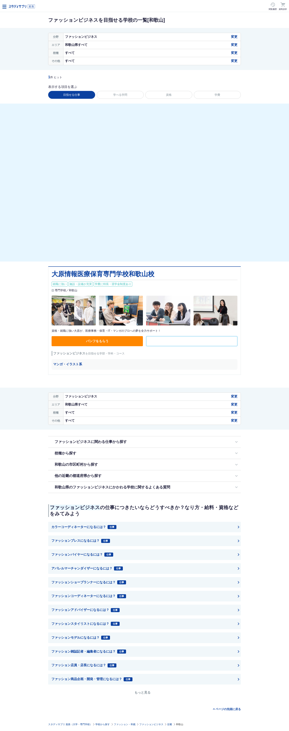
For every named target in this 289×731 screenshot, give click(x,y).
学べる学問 (120, 94)
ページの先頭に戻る (228, 709)
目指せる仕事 (71, 94)
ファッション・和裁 (124, 724)
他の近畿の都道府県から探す (78, 476)
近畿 (169, 724)
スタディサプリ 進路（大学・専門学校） (70, 724)
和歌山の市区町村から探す (76, 464)
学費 (217, 94)
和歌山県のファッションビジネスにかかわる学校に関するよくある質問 (112, 487)
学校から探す (102, 724)
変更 (234, 36)
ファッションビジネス (151, 724)
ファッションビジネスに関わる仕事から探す (91, 442)
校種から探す (65, 453)
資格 (169, 94)
